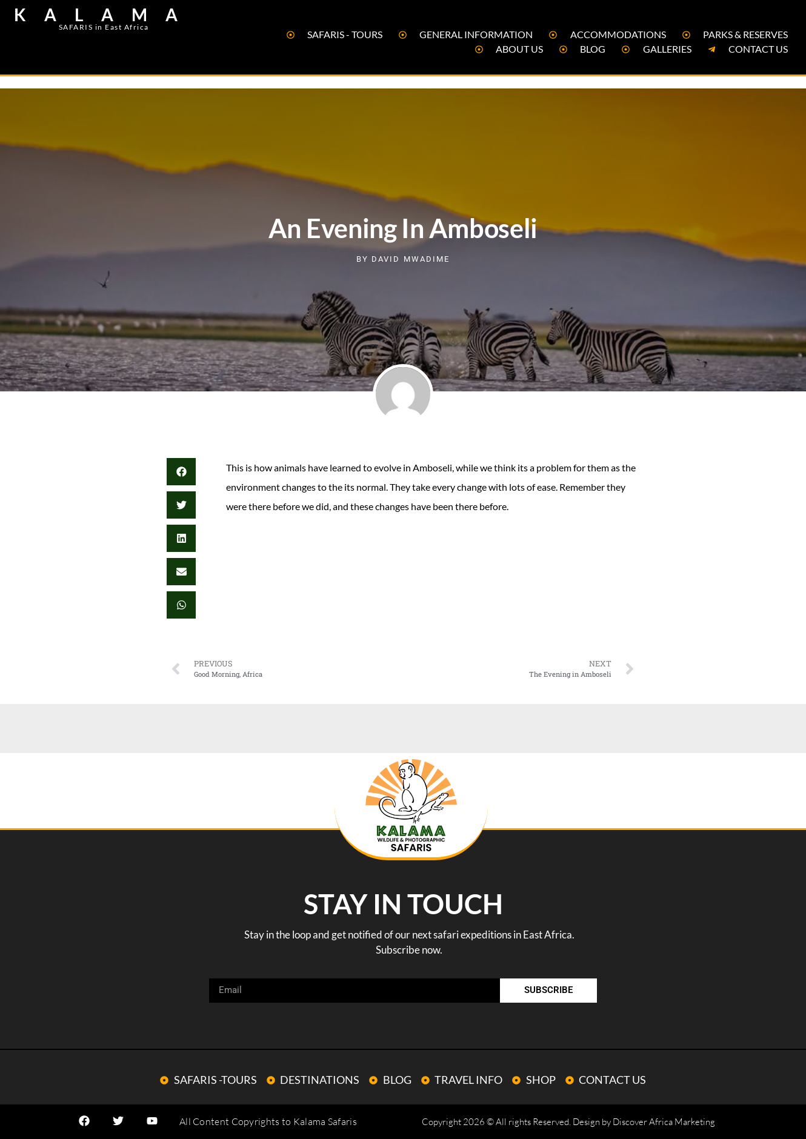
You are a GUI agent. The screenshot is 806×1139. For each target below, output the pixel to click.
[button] (181, 471)
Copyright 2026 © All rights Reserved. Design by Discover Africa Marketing (568, 1121)
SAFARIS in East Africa (104, 27)
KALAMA (105, 14)
